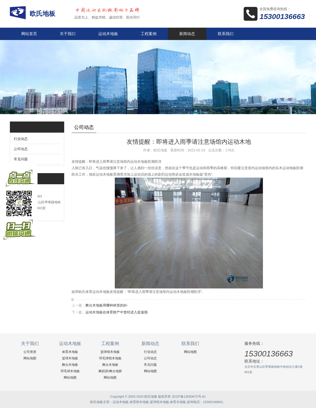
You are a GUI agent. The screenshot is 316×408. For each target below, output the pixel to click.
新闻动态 (187, 34)
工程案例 (149, 34)
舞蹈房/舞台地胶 (110, 371)
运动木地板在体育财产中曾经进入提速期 (116, 312)
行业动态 (21, 139)
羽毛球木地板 (70, 371)
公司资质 (29, 352)
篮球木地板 (70, 358)
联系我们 (226, 34)
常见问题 (21, 159)
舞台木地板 (70, 365)
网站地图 (29, 358)
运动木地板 (108, 34)
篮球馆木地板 (110, 352)
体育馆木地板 (139, 402)
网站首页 (29, 34)
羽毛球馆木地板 (110, 358)
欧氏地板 (43, 13)
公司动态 (21, 149)
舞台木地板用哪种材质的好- (106, 305)
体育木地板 (70, 352)
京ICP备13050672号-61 (189, 396)
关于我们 (68, 34)
